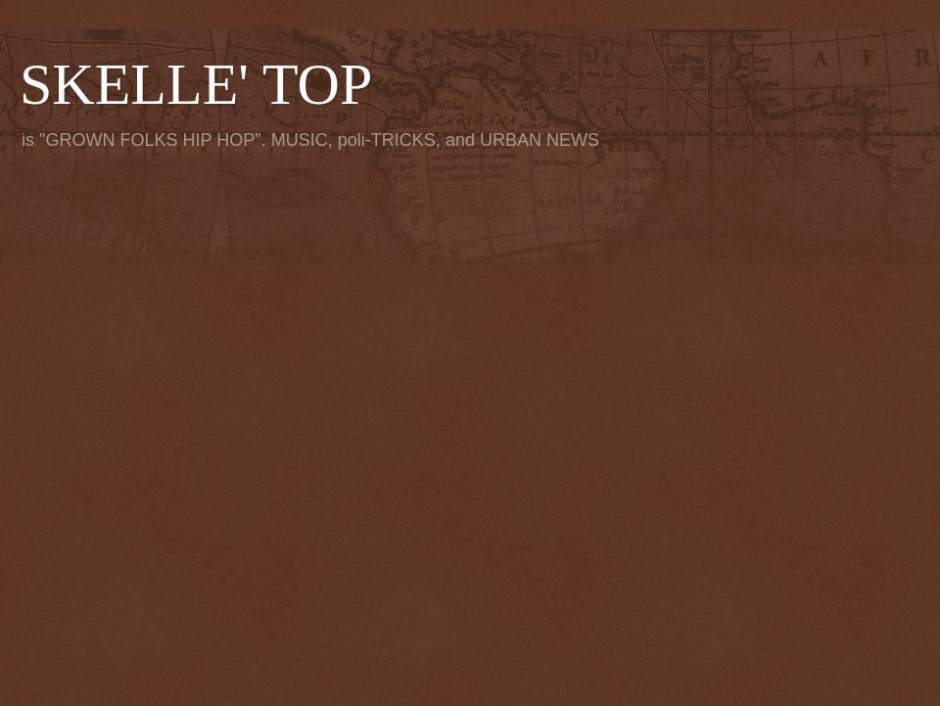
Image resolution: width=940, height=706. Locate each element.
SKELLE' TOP (196, 84)
